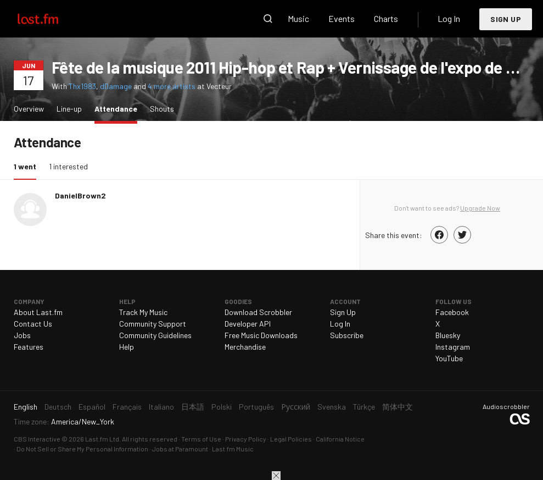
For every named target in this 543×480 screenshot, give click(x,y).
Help (126, 346)
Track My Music (143, 312)
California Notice (340, 439)
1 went (28, 166)
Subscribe (346, 335)
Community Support (152, 323)
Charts (386, 18)
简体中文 (397, 406)
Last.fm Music (233, 449)
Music (298, 18)
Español (92, 406)
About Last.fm (38, 312)
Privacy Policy (245, 439)
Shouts (162, 108)
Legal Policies (291, 439)
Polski (221, 406)
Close (276, 475)
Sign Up (505, 19)
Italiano (161, 406)
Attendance (118, 108)
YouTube (449, 358)
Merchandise (245, 346)
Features (28, 346)
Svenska (331, 406)
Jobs (22, 335)
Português (256, 406)
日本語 (192, 406)
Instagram (452, 346)
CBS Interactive (37, 439)
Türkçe (364, 406)
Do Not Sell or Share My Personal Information (82, 449)
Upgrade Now (480, 208)
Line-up (69, 108)
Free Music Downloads (261, 335)
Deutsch (57, 406)
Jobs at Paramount (180, 449)
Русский (295, 406)
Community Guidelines (155, 335)
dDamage (116, 86)
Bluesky (447, 335)
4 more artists (172, 86)
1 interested (68, 166)
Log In (449, 18)
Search (268, 19)
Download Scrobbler (258, 312)
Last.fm (50, 18)
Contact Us (33, 323)
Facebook (452, 312)
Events (341, 18)
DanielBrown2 (80, 195)
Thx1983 (82, 86)
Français (127, 406)
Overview (29, 108)
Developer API (248, 323)
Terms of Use (201, 439)
